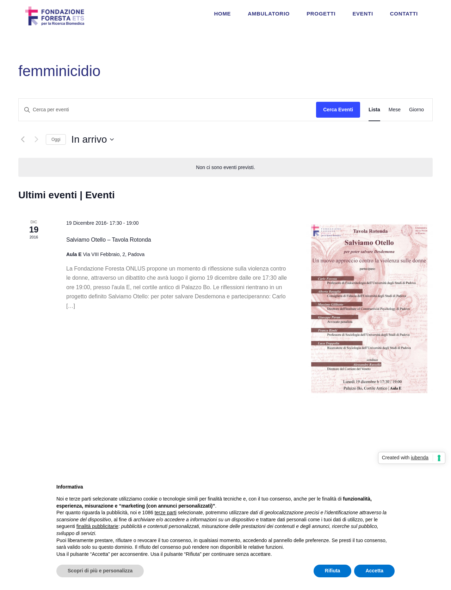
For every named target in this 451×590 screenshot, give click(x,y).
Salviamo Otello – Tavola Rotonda (108, 240)
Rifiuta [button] (332, 570)
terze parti (166, 512)
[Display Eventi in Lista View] (374, 110)
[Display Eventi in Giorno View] (416, 110)
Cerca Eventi (338, 109)
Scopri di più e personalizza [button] (100, 570)
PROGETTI (321, 14)
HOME (222, 14)
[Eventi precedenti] (22, 139)
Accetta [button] (374, 570)
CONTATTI (404, 14)
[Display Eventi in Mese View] (395, 110)
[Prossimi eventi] (36, 139)
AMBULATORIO (269, 14)
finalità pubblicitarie (97, 526)
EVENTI (362, 14)
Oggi (55, 139)
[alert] (225, 167)
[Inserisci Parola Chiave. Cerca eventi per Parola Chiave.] (167, 110)
